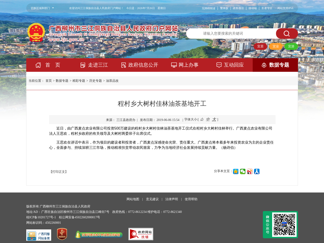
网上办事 (189, 65)
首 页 (52, 65)
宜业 (276, 46)
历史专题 (95, 80)
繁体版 (224, 8)
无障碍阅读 (208, 8)
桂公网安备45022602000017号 (79, 217)
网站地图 (133, 199)
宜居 (260, 46)
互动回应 (234, 65)
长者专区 (267, 8)
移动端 (253, 8)
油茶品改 (112, 80)
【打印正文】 (58, 171)
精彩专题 (78, 80)
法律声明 (171, 199)
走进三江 (98, 65)
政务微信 (238, 8)
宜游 (291, 46)
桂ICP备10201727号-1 (41, 217)
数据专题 (279, 65)
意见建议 (152, 199)
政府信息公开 (143, 65)
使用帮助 (191, 199)
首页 (49, 80)
